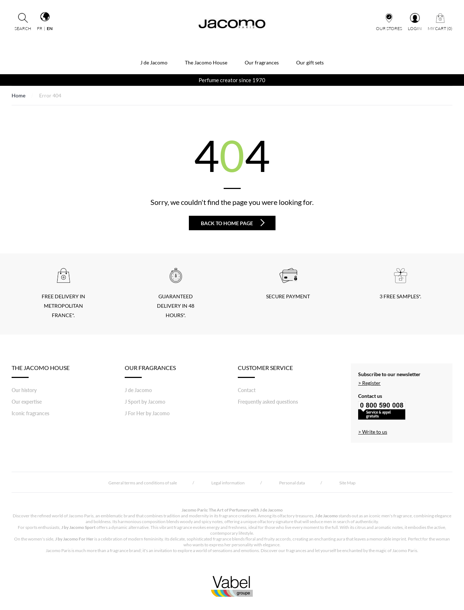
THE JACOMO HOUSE (41, 371)
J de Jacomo (153, 62)
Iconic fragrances (30, 413)
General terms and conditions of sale (142, 482)
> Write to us (372, 432)
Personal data (292, 482)
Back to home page (233, 222)
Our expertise (27, 402)
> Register (369, 383)
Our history (24, 390)
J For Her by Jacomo (147, 413)
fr (39, 28)
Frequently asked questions (268, 402)
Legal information (228, 482)
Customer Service (265, 371)
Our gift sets (310, 62)
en (50, 28)
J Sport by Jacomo (145, 402)
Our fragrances (262, 62)
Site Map (347, 482)
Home (18, 95)
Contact (247, 390)
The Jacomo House (206, 62)
